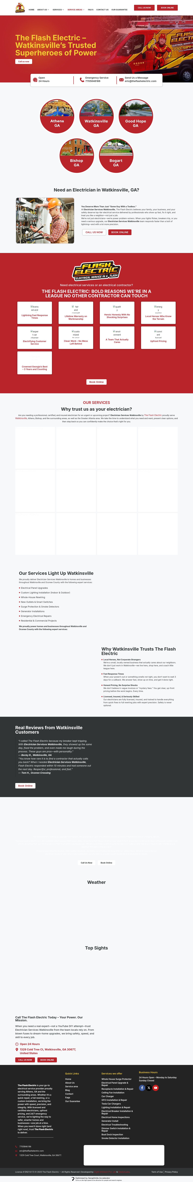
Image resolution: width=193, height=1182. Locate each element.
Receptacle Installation (72, 534)
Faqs (67, 1097)
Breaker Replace (150, 450)
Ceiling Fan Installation (31, 534)
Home (31, 10)
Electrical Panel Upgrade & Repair (115, 1084)
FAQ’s (90, 10)
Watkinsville (21, 418)
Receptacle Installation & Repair (117, 1089)
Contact (69, 1094)
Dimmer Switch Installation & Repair (116, 1129)
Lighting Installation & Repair (116, 1107)
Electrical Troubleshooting (33, 447)
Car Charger (108, 1096)
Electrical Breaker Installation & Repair (117, 1112)
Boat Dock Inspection (112, 1134)
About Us (43, 10)
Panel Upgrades (109, 534)
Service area (71, 1086)
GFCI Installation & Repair (114, 1100)
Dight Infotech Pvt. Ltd (105, 1172)
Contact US (102, 10)
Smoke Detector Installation (115, 1138)
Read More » (24, 464)
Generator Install (69, 447)
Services (58, 10)
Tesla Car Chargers (70, 490)
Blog (67, 1090)
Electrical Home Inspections (116, 445)
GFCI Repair (107, 490)
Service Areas (76, 10)
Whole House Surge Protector (116, 1079)
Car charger (148, 490)
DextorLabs (124, 1172)
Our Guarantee (120, 10)
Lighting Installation (29, 490)
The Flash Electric (153, 415)
